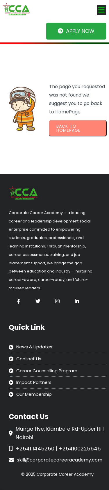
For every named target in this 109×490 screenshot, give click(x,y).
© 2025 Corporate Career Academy (57, 474)
